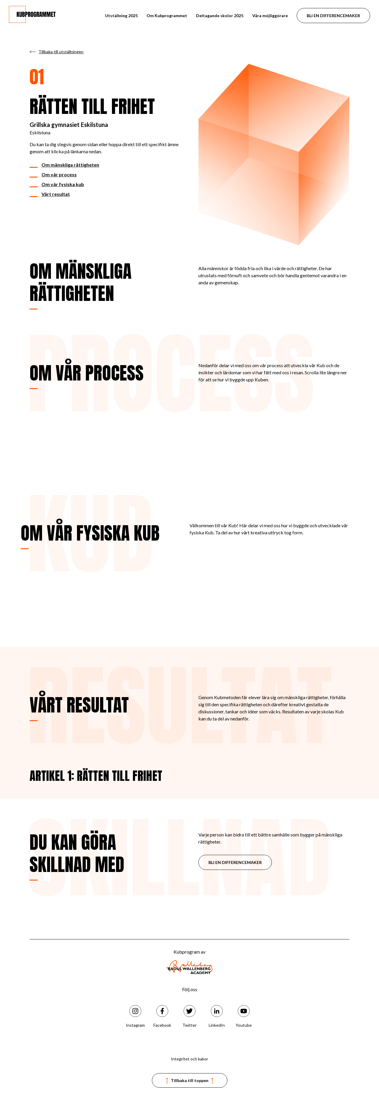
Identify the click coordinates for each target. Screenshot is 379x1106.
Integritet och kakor (189, 1058)
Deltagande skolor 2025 (219, 15)
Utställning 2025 (121, 15)
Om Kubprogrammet (167, 15)
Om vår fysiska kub (62, 184)
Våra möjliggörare (270, 15)
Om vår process (59, 174)
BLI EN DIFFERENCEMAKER (333, 15)
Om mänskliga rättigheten (70, 164)
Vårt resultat (55, 194)
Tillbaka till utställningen (60, 51)
